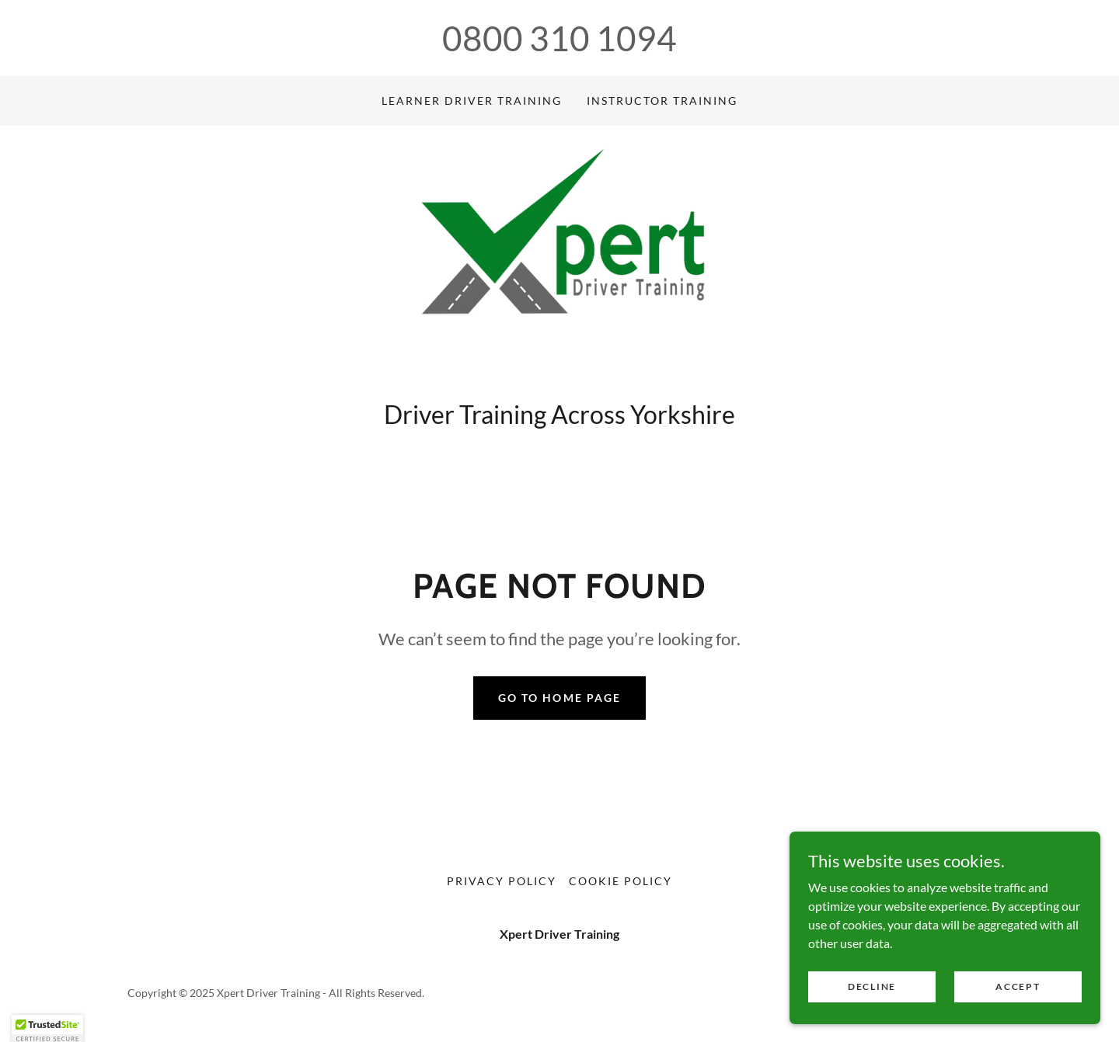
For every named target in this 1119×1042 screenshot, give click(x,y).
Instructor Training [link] (662, 100)
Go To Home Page (559, 697)
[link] (559, 266)
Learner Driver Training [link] (472, 100)
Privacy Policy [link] (501, 880)
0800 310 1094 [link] (559, 38)
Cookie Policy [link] (620, 880)
